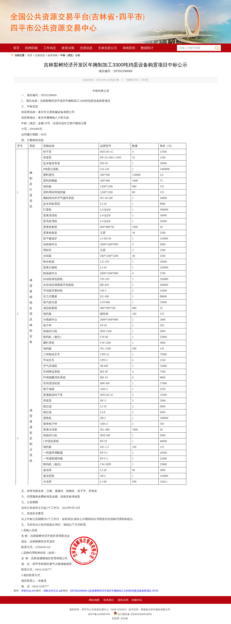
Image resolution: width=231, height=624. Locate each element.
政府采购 (53, 55)
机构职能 (31, 48)
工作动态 (49, 48)
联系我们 (108, 599)
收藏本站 (137, 599)
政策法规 (68, 48)
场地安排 (129, 48)
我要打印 (132, 79)
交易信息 (86, 48)
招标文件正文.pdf (52, 590)
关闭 (144, 79)
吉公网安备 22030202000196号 (135, 614)
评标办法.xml (28, 590)
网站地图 (94, 599)
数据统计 (147, 48)
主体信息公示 (107, 48)
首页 (16, 48)
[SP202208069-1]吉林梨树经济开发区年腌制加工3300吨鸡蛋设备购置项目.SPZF (114, 590)
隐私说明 (123, 599)
